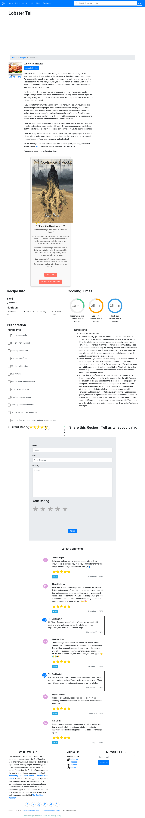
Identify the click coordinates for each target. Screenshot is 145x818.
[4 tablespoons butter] (9, 350)
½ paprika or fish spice (20, 389)
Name (34, 446)
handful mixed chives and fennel (24, 412)
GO (139, 3)
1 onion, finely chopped (20, 343)
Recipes (46, 3)
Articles (39, 816)
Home (11, 3)
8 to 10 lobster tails (19, 335)
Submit (72, 531)
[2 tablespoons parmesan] (9, 397)
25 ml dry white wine (19, 366)
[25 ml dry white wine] (9, 366)
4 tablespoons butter (19, 351)
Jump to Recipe (31, 68)
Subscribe (103, 762)
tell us (38, 146)
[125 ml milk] (9, 373)
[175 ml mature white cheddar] (9, 381)
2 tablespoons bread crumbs (22, 405)
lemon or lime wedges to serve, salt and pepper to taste (33, 420)
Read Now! (50, 275)
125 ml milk (16, 374)
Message (36, 465)
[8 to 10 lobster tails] (9, 335)
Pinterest (74, 765)
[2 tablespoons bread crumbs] (9, 404)
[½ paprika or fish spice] (9, 389)
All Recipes (19, 3)
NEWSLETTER (116, 752)
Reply (55, 577)
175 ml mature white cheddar (23, 381)
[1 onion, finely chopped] (9, 343)
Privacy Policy (56, 816)
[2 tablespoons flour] (9, 358)
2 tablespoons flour (19, 358)
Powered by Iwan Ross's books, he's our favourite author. (42, 810)
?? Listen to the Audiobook (50, 282)
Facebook (74, 762)
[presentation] (49, 521)
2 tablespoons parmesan (21, 397)
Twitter (74, 768)
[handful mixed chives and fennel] (9, 412)
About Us (46, 816)
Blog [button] (38, 3)
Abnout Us (30, 3)
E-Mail (34, 455)
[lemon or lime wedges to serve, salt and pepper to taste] (9, 420)
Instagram (74, 759)
